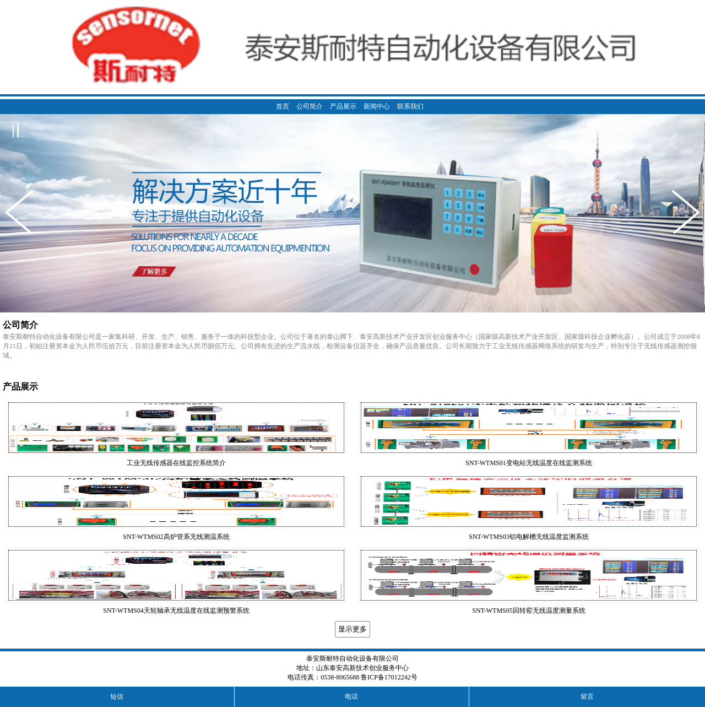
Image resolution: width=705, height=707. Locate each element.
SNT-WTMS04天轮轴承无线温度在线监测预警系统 (176, 610)
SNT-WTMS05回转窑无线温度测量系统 (528, 610)
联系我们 (410, 106)
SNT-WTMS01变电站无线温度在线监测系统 (528, 463)
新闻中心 (377, 106)
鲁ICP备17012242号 (389, 677)
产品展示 (343, 106)
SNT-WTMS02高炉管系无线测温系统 (176, 537)
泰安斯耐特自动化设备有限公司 (352, 658)
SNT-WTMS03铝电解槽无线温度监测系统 (529, 537)
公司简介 (309, 106)
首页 (282, 106)
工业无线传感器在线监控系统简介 (176, 463)
